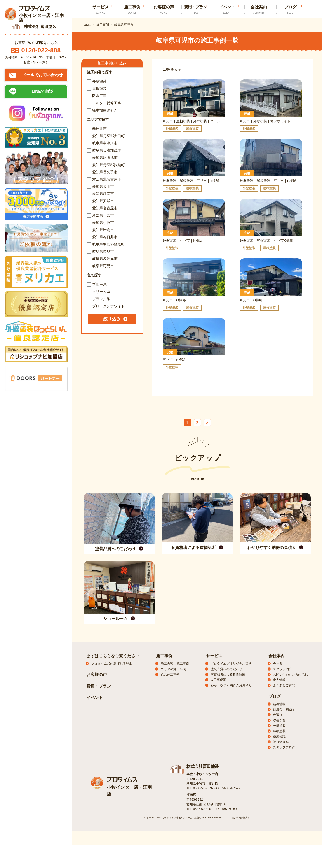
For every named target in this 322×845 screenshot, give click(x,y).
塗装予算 (279, 720)
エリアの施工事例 (173, 669)
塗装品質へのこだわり (226, 669)
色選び (277, 715)
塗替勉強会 (281, 742)
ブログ (290, 9)
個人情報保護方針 (241, 817)
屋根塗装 (279, 731)
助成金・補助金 (284, 709)
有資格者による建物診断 (228, 674)
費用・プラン (195, 9)
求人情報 (279, 680)
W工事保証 (218, 680)
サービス (214, 656)
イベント (227, 9)
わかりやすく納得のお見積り (231, 685)
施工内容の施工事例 (175, 663)
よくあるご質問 (284, 685)
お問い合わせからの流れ (290, 674)
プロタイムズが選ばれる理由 (111, 663)
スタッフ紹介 (282, 669)
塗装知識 (279, 736)
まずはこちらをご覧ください (113, 656)
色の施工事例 (170, 674)
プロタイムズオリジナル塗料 (231, 663)
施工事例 (132, 9)
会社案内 (259, 9)
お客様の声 (164, 9)
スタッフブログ (284, 747)
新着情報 (279, 704)
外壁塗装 (279, 725)
